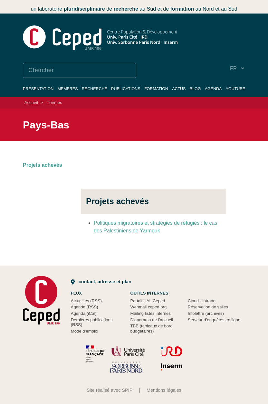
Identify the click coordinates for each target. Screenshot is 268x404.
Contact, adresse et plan (101, 281)
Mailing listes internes (150, 313)
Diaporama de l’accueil (151, 319)
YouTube (235, 89)
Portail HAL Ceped (147, 300)
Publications (125, 89)
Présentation (38, 89)
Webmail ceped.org (148, 307)
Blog (195, 89)
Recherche (94, 89)
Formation (156, 89)
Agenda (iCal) (84, 313)
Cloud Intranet (202, 300)
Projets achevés (42, 165)
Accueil (31, 102)
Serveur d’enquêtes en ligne (214, 319)
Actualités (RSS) (86, 300)
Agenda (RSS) (84, 307)
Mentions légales (164, 390)
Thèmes (54, 102)
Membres (67, 89)
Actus (179, 89)
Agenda (213, 89)
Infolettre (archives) (206, 313)
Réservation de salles (208, 307)
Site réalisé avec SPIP (109, 390)
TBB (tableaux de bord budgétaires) (151, 329)
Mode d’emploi (84, 331)
